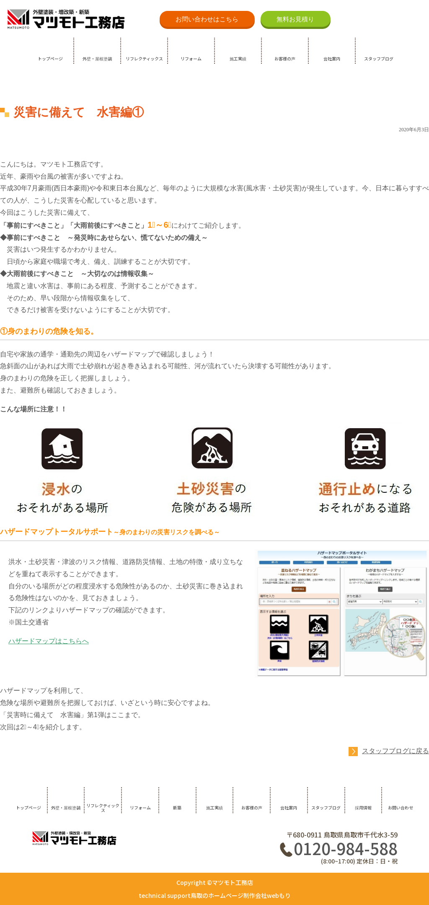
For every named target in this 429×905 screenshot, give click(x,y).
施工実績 (238, 58)
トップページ (50, 58)
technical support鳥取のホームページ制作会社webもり (215, 895)
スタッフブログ (378, 58)
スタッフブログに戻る (395, 750)
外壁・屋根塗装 (97, 58)
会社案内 (331, 58)
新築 (177, 807)
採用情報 (363, 807)
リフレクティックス (144, 58)
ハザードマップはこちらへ (48, 641)
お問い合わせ (400, 807)
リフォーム (191, 58)
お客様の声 (284, 58)
